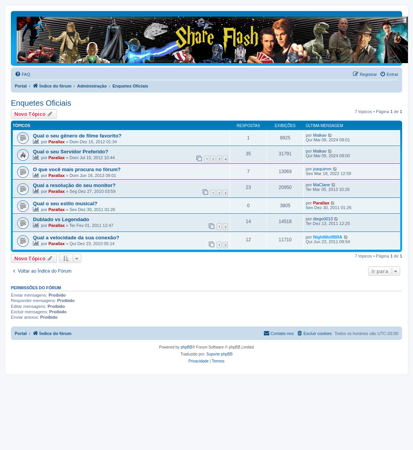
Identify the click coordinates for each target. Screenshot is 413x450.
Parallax (56, 141)
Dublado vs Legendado (61, 219)
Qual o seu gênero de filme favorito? (77, 136)
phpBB (186, 347)
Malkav (320, 135)
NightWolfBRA (327, 237)
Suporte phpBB (219, 354)
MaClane (321, 184)
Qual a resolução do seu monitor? (74, 185)
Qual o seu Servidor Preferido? (70, 152)
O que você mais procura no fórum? (76, 169)
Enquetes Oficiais (41, 103)
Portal (21, 86)
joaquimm (322, 169)
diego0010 (323, 218)
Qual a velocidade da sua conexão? (76, 237)
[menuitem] (22, 74)
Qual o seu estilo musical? (65, 203)
